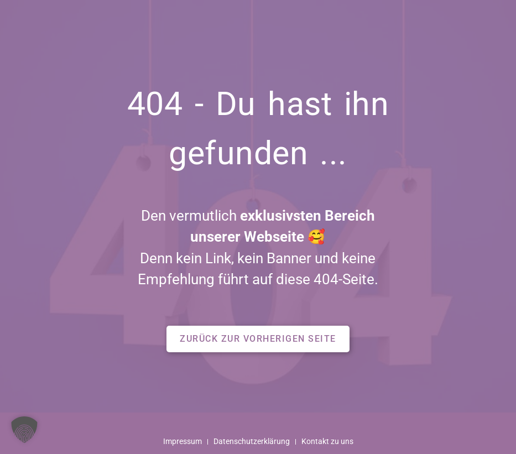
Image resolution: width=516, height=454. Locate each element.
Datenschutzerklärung (251, 441)
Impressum (182, 441)
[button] (258, 339)
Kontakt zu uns (327, 441)
